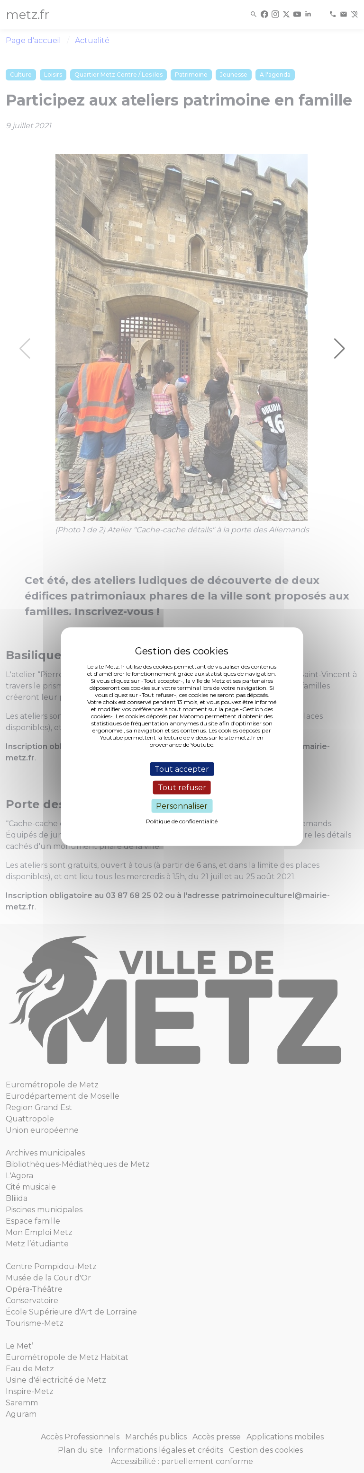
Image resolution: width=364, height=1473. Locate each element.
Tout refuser (182, 787)
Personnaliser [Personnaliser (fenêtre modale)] (182, 806)
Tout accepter (182, 768)
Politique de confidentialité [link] (182, 821)
